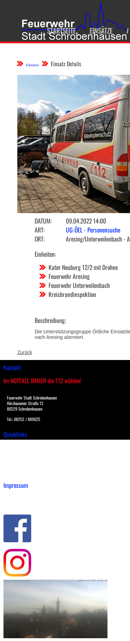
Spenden (12, 473)
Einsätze (98, 30)
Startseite (59, 30)
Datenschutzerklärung (27, 503)
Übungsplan (16, 459)
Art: (39, 229)
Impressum (15, 496)
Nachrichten (16, 466)
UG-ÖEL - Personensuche (93, 229)
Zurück (24, 352)
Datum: (43, 220)
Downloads (15, 452)
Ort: (39, 238)
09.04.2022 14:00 (86, 220)
